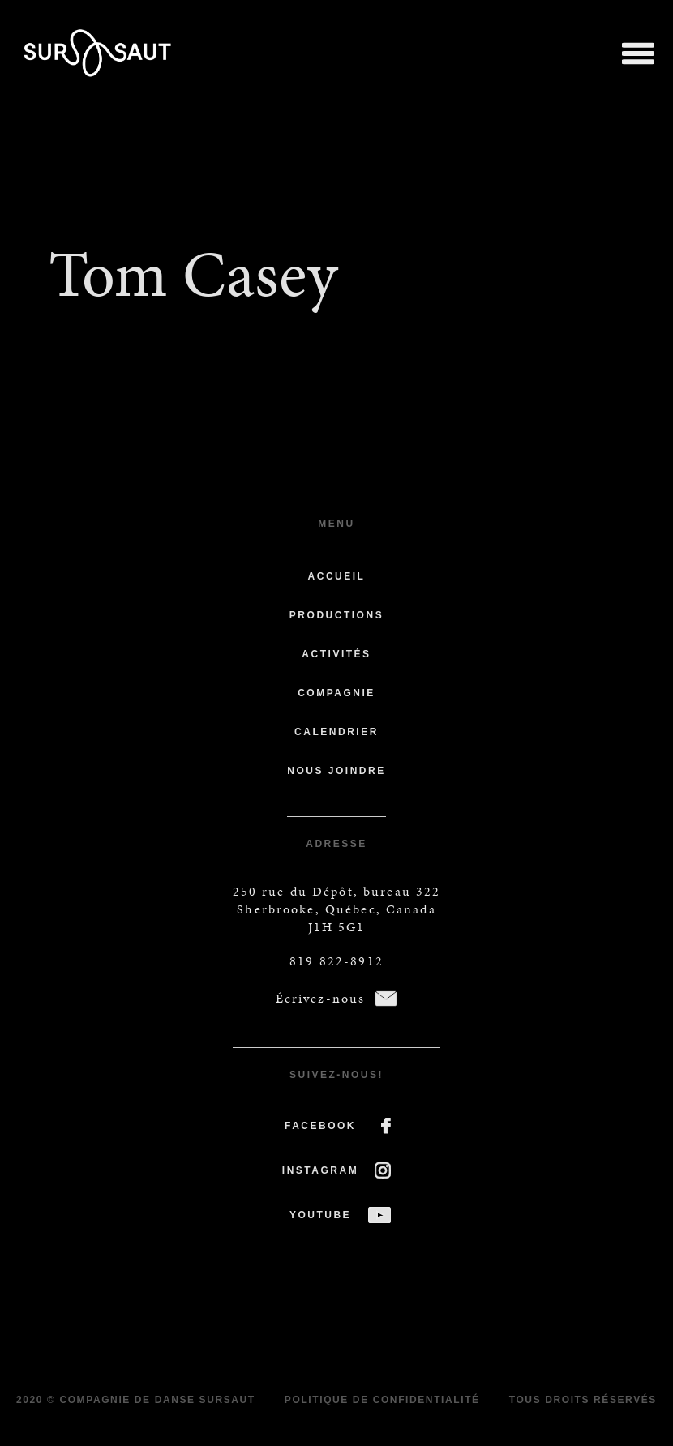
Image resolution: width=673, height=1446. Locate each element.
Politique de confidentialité (382, 1399)
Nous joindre (336, 770)
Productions (336, 615)
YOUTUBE (320, 1215)
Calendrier (336, 732)
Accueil (337, 576)
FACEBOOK (320, 1126)
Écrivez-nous (321, 998)
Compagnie (336, 693)
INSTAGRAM (320, 1170)
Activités (336, 654)
